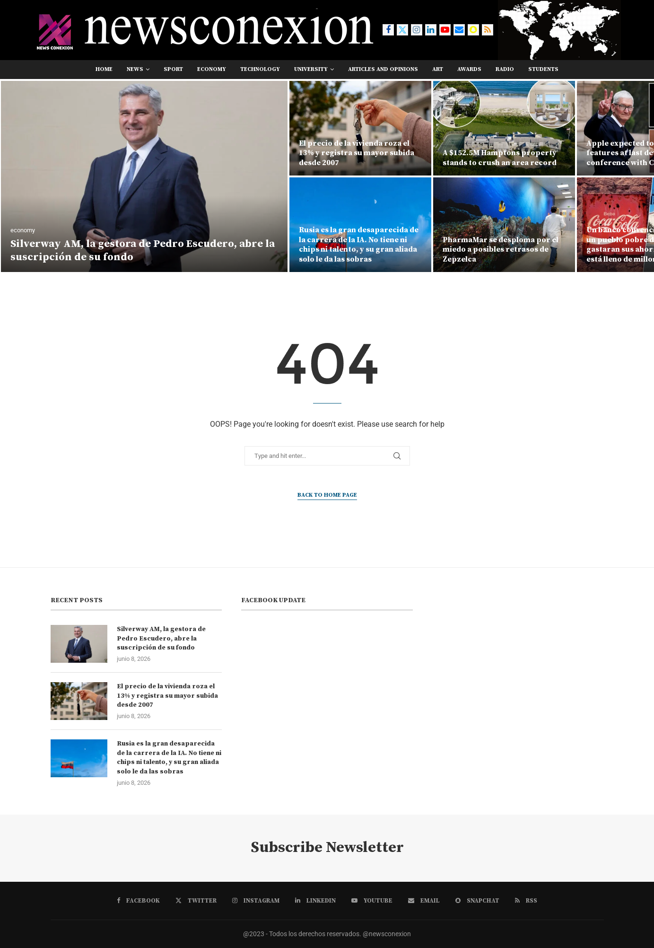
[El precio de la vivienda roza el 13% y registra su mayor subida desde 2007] (360, 128)
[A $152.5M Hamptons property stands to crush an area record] (504, 128)
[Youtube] (445, 29)
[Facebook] (388, 29)
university (311, 69)
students (543, 69)
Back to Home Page (327, 495)
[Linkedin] (430, 29)
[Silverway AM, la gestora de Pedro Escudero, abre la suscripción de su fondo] (144, 176)
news (135, 69)
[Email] (459, 29)
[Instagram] (416, 29)
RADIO (505, 69)
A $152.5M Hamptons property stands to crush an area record (500, 157)
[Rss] (487, 29)
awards (469, 69)
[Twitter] (402, 29)
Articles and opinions (383, 69)
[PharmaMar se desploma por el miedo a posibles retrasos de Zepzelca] (504, 224)
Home (104, 69)
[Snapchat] (473, 29)
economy (211, 69)
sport (173, 69)
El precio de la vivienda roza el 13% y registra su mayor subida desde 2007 (356, 153)
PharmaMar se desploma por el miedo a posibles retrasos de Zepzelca (500, 249)
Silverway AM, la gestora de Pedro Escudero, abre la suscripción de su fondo (161, 638)
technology (260, 69)
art (437, 69)
